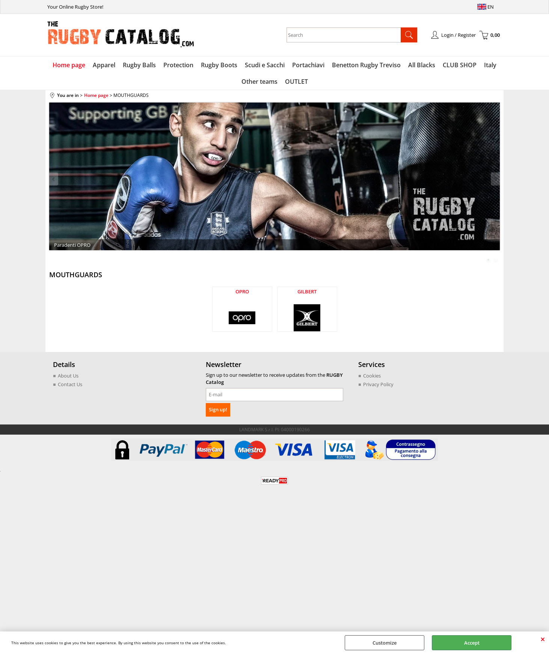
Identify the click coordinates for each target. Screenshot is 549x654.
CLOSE (542, 639)
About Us (68, 375)
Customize (385, 642)
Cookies (372, 375)
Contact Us (70, 384)
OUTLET (296, 81)
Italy (490, 65)
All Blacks (421, 65)
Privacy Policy (378, 384)
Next (495, 179)
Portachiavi (308, 65)
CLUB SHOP (460, 65)
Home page (69, 65)
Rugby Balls (139, 65)
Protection (178, 65)
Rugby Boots (219, 65)
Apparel (104, 65)
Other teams (259, 81)
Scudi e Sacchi (265, 65)
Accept (472, 642)
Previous (54, 179)
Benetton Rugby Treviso (366, 65)
